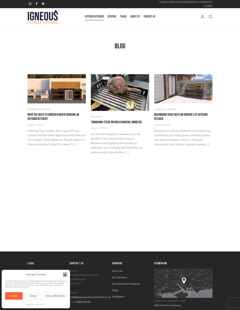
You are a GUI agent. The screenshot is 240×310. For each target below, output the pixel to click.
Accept (14, 295)
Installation (118, 298)
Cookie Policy (30, 304)
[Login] (202, 17)
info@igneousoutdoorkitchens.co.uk (90, 298)
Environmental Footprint (126, 285)
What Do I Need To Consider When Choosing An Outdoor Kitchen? (53, 118)
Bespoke (112, 17)
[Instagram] (30, 4)
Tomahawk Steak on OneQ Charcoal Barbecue (116, 124)
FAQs (115, 291)
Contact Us (149, 17)
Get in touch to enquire (167, 306)
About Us (135, 17)
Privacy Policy (40, 304)
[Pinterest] (43, 4)
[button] (65, 274)
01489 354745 (83, 303)
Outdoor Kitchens (94, 17)
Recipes (96, 118)
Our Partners (119, 279)
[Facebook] (36, 4)
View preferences (55, 295)
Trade (123, 17)
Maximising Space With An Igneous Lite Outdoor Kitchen (181, 118)
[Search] (210, 17)
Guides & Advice (39, 110)
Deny (33, 295)
